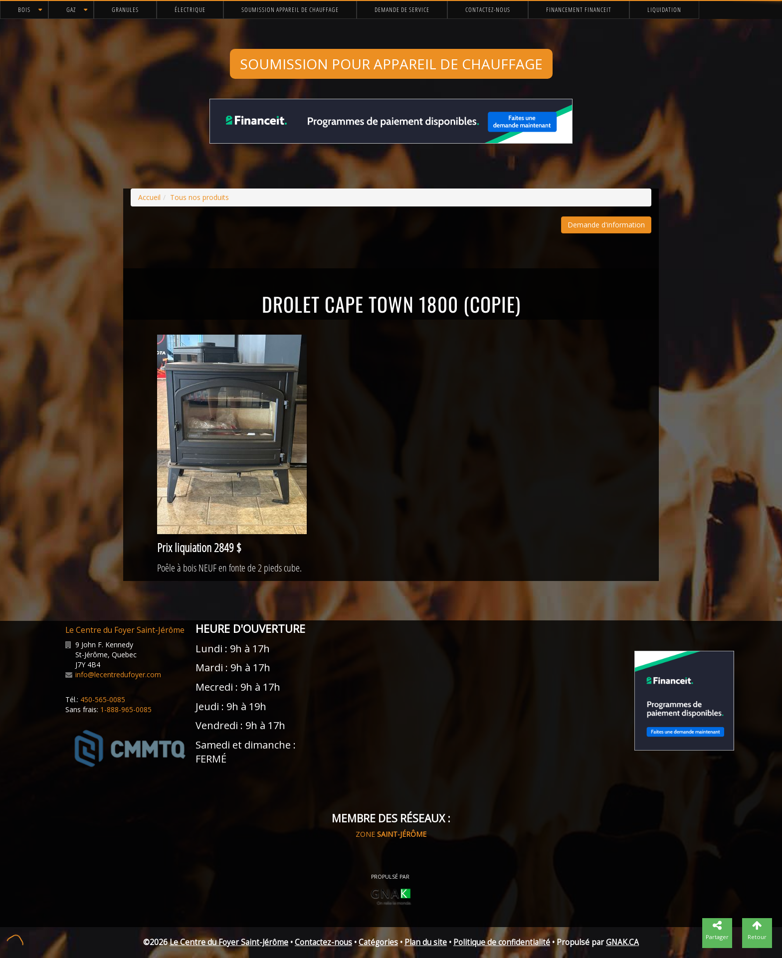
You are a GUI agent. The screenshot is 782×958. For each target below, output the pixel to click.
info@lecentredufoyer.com (118, 674)
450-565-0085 (102, 699)
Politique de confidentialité (501, 942)
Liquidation (664, 9)
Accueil (149, 197)
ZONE (391, 834)
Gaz (71, 9)
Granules (125, 9)
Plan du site (425, 942)
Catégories (378, 942)
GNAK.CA (622, 942)
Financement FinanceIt (578, 9)
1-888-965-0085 (126, 709)
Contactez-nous (487, 9)
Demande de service (402, 9)
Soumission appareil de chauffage (290, 9)
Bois (24, 9)
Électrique (190, 9)
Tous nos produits (199, 197)
